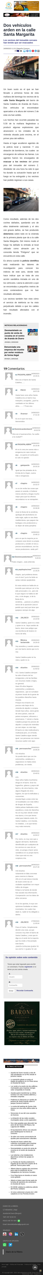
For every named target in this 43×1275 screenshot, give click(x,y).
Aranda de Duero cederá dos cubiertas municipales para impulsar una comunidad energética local (23, 1143)
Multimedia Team (27, 1274)
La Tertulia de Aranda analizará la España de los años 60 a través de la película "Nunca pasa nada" (24, 1163)
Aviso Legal (5, 1264)
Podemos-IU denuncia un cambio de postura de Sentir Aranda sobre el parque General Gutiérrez (24, 1101)
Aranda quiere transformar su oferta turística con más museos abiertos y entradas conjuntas (23, 1094)
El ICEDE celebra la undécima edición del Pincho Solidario (24, 1188)
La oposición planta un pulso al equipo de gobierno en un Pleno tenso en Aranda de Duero (24, 1081)
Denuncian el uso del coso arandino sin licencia (23, 1114)
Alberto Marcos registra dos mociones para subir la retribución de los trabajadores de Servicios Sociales (24, 1170)
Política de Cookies (30, 1264)
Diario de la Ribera (14, 1252)
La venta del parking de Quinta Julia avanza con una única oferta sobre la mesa (24, 1108)
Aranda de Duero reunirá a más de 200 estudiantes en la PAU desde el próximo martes (23, 1074)
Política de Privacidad (16, 1264)
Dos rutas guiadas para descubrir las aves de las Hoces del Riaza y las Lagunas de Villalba (24, 1125)
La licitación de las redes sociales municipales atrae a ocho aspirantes (23, 1119)
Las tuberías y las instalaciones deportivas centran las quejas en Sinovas (22, 1156)
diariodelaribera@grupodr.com (18, 1224)
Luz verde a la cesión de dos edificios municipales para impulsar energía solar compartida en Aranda (24, 1088)
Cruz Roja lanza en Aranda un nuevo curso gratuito (24, 1176)
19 (17, 51)
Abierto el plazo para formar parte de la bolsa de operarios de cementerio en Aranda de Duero (24, 1182)
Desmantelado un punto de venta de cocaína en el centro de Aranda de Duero (24, 1150)
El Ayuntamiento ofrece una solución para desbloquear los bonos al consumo (24, 1131)
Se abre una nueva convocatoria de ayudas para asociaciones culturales (24, 1137)
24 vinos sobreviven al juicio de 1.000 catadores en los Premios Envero (24, 1193)
